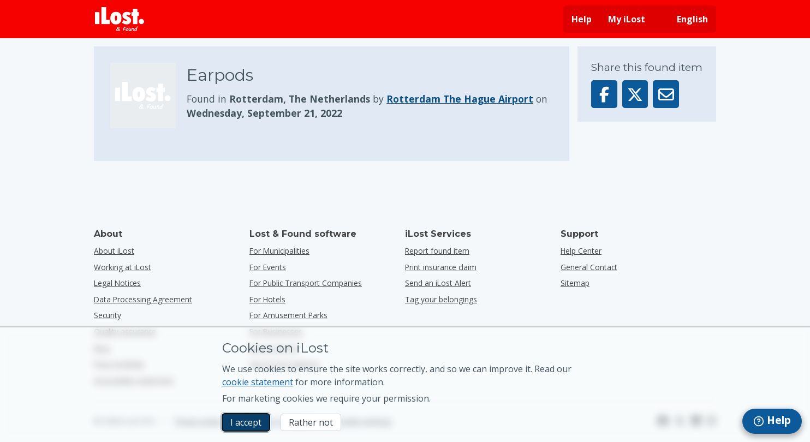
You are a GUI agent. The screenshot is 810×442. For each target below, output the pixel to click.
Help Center (581, 251)
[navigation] (772, 421)
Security (107, 315)
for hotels (267, 299)
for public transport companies (305, 283)
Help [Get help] (581, 19)
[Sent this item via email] (666, 94)
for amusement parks (288, 315)
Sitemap (575, 283)
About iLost (114, 251)
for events (267, 267)
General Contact (589, 267)
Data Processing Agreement (143, 299)
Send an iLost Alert (438, 283)
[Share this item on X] (635, 94)
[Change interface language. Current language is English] (684, 19)
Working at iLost (122, 267)
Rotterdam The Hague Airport (459, 98)
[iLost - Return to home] (119, 19)
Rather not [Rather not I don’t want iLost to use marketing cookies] (311, 422)
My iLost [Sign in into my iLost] (626, 19)
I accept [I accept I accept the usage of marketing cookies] (245, 422)
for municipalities (279, 251)
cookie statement (257, 382)
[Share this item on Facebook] (604, 94)
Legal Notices (117, 283)
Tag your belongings (441, 299)
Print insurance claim (441, 267)
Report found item (437, 251)
